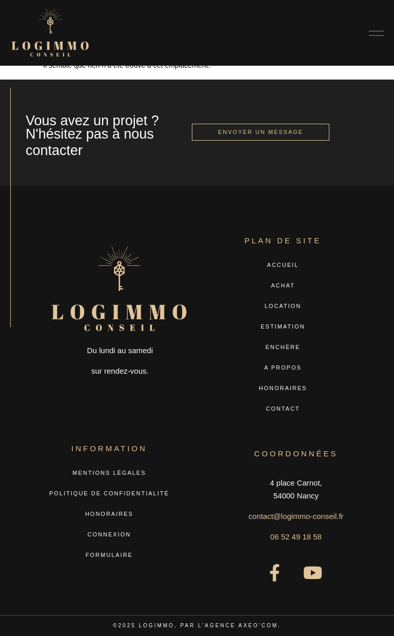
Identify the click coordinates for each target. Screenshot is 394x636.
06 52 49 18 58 (296, 536)
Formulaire (109, 555)
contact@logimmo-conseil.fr (295, 516)
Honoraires (283, 388)
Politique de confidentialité (109, 493)
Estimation (283, 326)
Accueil (283, 265)
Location (283, 306)
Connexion (109, 534)
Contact (283, 409)
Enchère (283, 347)
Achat (282, 285)
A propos (283, 367)
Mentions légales (109, 473)
